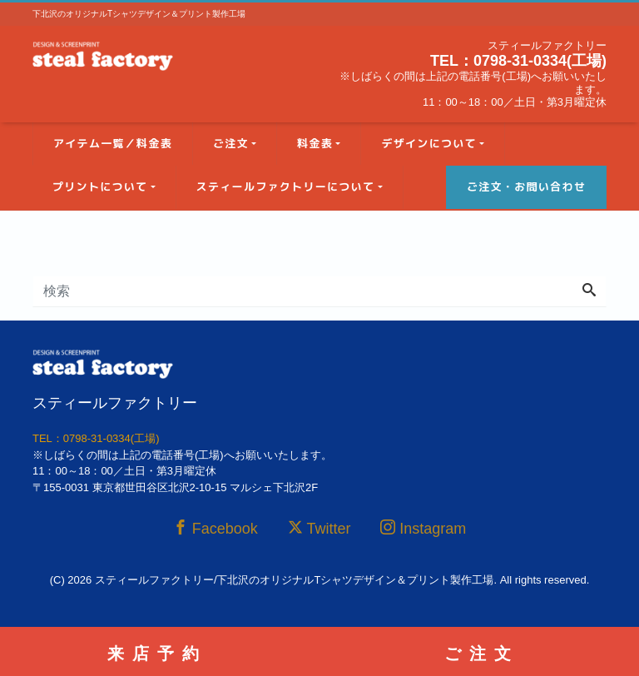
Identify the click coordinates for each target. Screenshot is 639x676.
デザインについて (428, 143)
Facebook (215, 528)
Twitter (319, 528)
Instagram (423, 528)
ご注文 (231, 143)
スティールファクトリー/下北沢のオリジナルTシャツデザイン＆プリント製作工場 (294, 580)
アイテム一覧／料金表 (112, 143)
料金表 (315, 143)
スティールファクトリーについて (285, 186)
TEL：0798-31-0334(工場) (518, 60)
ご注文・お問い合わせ (526, 186)
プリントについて (99, 186)
